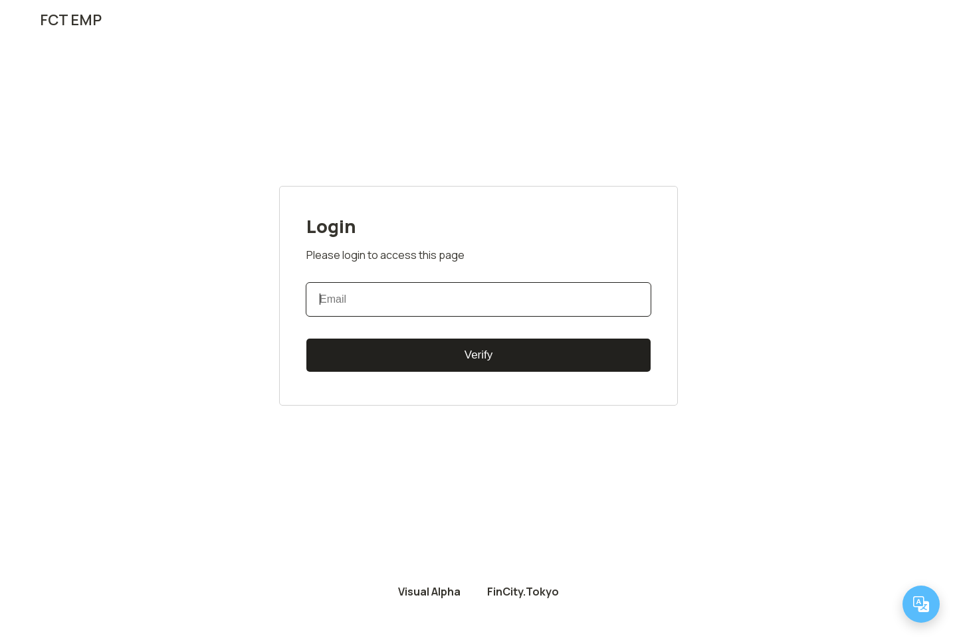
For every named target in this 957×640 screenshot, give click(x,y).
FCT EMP (71, 20)
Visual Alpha (429, 591)
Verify (479, 355)
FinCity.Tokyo (523, 591)
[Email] (478, 299)
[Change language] (921, 604)
